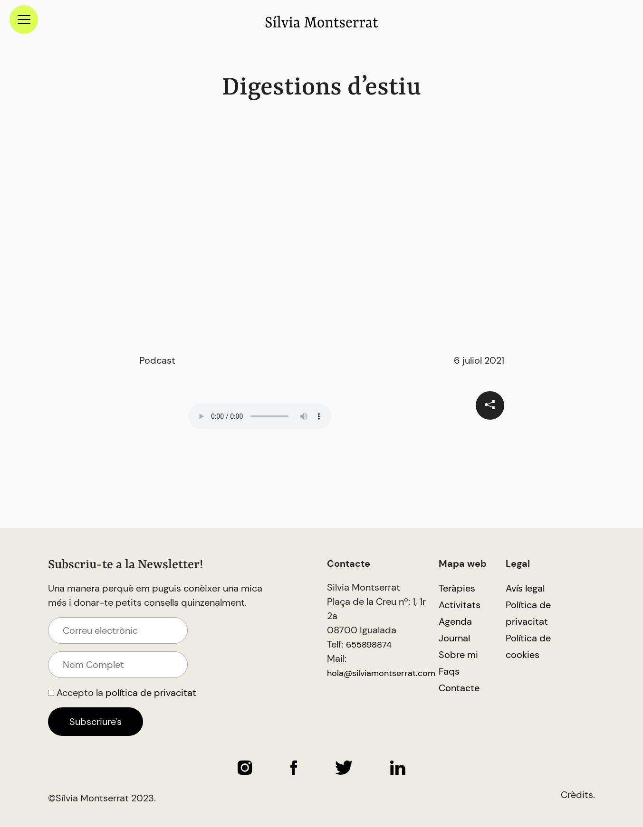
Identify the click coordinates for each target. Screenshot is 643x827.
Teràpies (457, 588)
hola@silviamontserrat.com (381, 673)
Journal (454, 638)
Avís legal (525, 588)
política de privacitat (151, 692)
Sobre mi (458, 654)
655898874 (369, 644)
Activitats (459, 605)
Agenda (455, 621)
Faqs (449, 671)
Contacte (459, 688)
